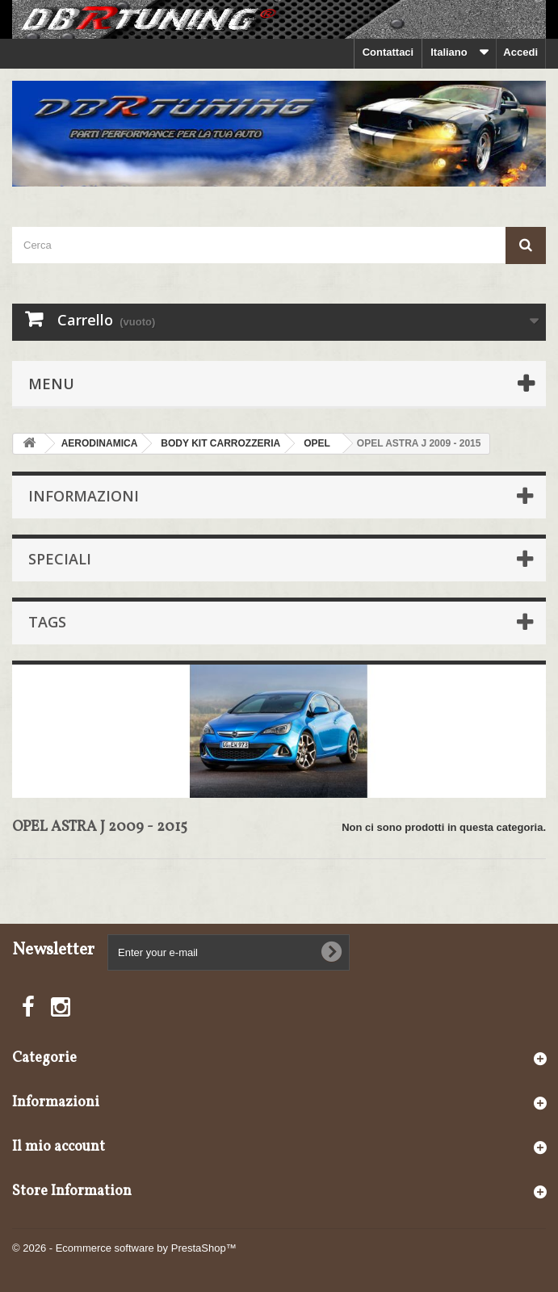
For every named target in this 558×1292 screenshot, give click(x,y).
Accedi (520, 52)
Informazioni (83, 495)
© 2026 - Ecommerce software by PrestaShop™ (124, 1248)
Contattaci (388, 52)
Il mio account (58, 1147)
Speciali (59, 558)
